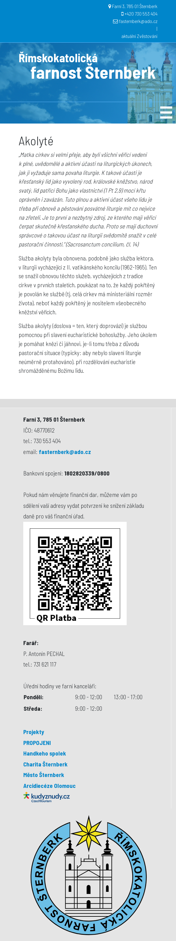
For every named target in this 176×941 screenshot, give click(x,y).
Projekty (33, 731)
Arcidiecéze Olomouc (49, 785)
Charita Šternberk (45, 764)
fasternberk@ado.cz (138, 21)
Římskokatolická (58, 57)
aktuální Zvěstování (139, 36)
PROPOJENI (37, 742)
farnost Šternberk (93, 71)
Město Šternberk (43, 774)
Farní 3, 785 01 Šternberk (134, 6)
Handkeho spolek (44, 753)
